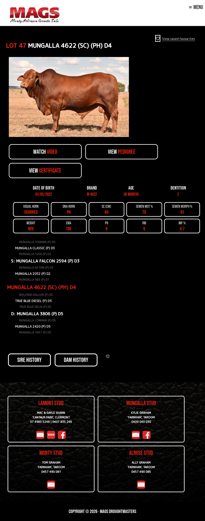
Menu (198, 7)
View (121, 151)
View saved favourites (178, 39)
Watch (45, 151)
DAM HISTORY (76, 359)
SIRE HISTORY (29, 359)
